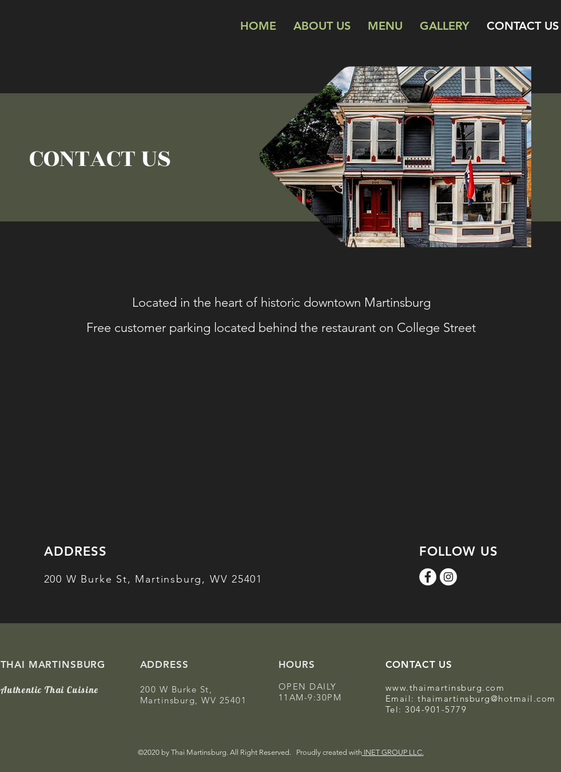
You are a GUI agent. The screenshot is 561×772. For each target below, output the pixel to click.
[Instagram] (448, 576)
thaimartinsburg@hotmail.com (486, 698)
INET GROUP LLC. (393, 752)
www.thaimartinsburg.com (445, 687)
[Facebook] (427, 576)
